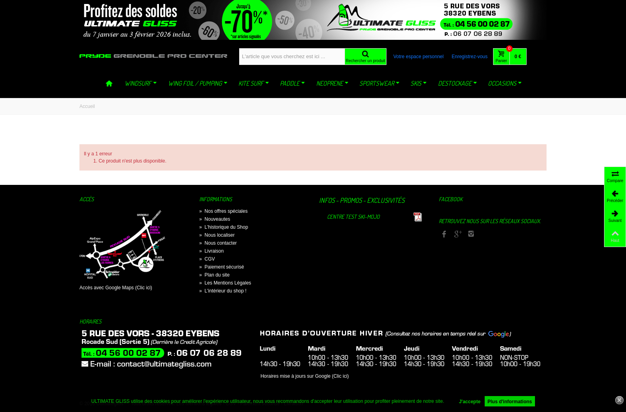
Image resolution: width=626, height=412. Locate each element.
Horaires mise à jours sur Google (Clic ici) (304, 376)
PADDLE (292, 83)
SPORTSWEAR (379, 83)
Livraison (211, 251)
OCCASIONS (505, 83)
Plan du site (214, 275)
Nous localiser (217, 235)
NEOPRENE (332, 83)
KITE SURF (253, 83)
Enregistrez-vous (469, 56)
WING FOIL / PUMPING (198, 83)
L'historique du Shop (223, 227)
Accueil (87, 106)
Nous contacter (218, 243)
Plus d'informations (509, 401)
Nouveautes (214, 219)
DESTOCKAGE (457, 83)
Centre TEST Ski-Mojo (353, 216)
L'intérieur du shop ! (222, 291)
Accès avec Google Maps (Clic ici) (115, 287)
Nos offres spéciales (223, 211)
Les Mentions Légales (225, 283)
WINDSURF (141, 83)
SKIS (418, 83)
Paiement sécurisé (221, 267)
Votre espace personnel (418, 56)
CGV (207, 259)
